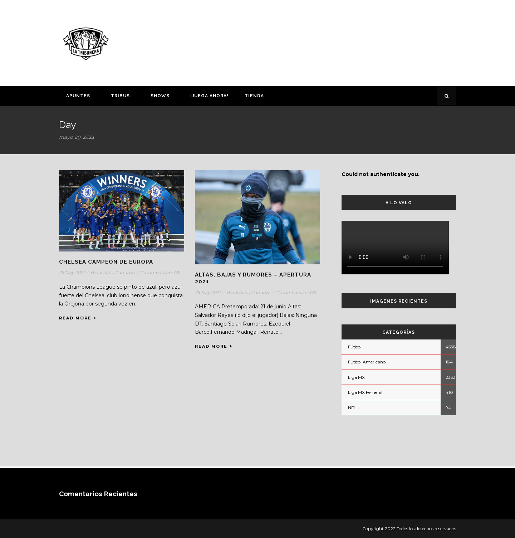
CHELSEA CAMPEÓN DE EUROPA (106, 262)
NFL (352, 407)
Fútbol (355, 346)
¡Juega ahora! (209, 95)
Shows (160, 95)
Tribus (120, 95)
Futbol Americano (367, 362)
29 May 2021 (71, 272)
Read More (78, 318)
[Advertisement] (327, 42)
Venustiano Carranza (112, 272)
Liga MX (356, 377)
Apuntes (78, 95)
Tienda (254, 95)
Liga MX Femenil (365, 392)
